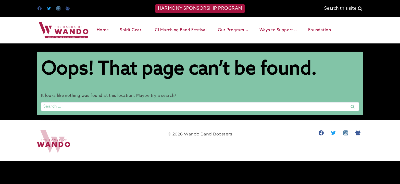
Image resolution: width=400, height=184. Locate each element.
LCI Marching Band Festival (180, 30)
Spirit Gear (130, 30)
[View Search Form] (343, 9)
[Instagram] (58, 8)
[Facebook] (39, 8)
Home (103, 30)
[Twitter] (49, 8)
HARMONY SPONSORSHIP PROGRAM (200, 8)
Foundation (319, 30)
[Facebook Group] (68, 8)
